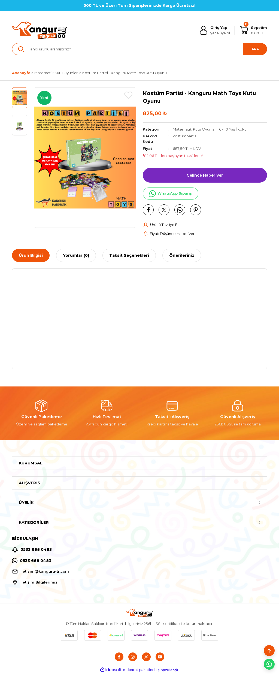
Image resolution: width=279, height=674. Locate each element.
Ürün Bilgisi (31, 255)
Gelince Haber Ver (204, 175)
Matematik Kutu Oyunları (195, 129)
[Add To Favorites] (128, 95)
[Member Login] (214, 30)
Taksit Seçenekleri (129, 255)
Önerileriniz (181, 255)
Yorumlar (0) (76, 255)
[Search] (139, 49)
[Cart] (253, 30)
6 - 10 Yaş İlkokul (233, 129)
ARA (255, 49)
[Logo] (40, 30)
